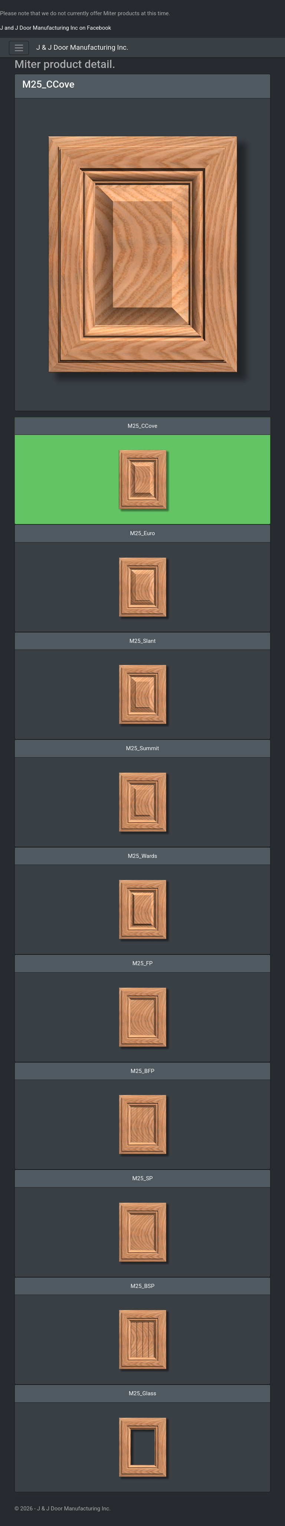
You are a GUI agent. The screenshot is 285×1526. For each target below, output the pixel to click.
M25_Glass (142, 1393)
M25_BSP (142, 1286)
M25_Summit (142, 748)
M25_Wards (142, 856)
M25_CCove (48, 84)
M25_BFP (142, 1071)
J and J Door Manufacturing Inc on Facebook (55, 28)
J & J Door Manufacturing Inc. (82, 47)
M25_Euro (142, 533)
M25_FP (142, 963)
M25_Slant (143, 641)
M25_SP (142, 1178)
